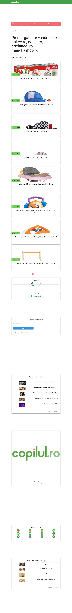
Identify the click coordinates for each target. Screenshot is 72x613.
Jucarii (15, 28)
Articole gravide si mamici (17, 23)
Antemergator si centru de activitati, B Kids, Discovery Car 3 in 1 (36, 237)
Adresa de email (15, 321)
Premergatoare (24, 30)
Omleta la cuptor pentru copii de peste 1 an (46, 579)
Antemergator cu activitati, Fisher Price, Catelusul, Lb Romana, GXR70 (36, 211)
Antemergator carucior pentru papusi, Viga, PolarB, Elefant (36, 263)
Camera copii (36, 23)
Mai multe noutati (53, 411)
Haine (22, 28)
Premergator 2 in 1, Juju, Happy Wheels (36, 157)
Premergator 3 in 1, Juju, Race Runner (36, 131)
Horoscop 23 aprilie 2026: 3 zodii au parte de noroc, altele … (46, 403)
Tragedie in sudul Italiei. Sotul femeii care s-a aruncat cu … (46, 398)
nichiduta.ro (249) (37, 283)
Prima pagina (14, 30)
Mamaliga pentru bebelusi (46, 573)
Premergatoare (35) (37, 296)
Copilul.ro (15, 2)
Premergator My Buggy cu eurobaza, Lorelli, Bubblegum (36, 184)
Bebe (50, 24)
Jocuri (43, 24)
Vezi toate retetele (52, 587)
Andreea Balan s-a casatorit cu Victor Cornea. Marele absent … (45, 392)
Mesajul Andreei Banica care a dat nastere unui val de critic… (46, 387)
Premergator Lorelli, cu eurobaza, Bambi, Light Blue (36, 105)
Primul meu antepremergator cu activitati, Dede (36, 78)
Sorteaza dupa (14, 54)
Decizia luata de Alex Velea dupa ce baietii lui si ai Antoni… (46, 382)
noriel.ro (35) (37, 285)
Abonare (23, 328)
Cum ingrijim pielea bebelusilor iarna (36, 483)
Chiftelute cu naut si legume (46, 568)
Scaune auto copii (28, 23)
